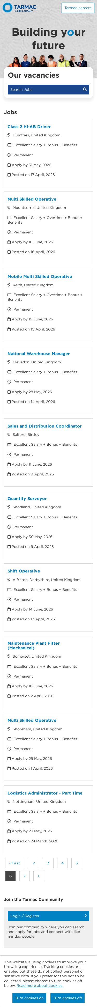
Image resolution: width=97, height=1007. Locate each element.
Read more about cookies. (40, 985)
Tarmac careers (78, 7)
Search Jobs (48, 89)
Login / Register (48, 916)
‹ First (14, 863)
